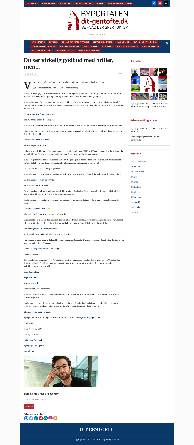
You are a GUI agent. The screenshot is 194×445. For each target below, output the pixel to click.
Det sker (53, 42)
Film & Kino (107, 46)
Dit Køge (134, 182)
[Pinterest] (41, 418)
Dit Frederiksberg (138, 162)
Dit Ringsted (136, 197)
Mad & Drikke (123, 42)
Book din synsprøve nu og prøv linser (40, 180)
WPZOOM (116, 440)
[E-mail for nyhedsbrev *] (36, 399)
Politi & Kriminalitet (41, 51)
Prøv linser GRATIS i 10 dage (36, 140)
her (164, 107)
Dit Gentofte (32, 3)
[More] (55, 418)
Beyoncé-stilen (31, 277)
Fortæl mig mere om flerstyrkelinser (40, 229)
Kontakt (100, 3)
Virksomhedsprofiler (89, 51)
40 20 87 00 (75, 317)
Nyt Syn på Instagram (34, 346)
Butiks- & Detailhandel (145, 42)
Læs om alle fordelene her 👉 (37, 209)
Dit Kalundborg (137, 172)
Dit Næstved (136, 187)
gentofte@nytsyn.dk (90, 317)
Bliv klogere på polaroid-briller (38, 312)
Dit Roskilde (136, 202)
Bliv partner (65, 3)
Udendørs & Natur (65, 51)
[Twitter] (31, 418)
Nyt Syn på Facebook (33, 340)
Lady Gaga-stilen (31, 272)
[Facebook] (26, 418)
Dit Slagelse (136, 207)
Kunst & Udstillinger (127, 46)
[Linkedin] (36, 418)
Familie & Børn (91, 46)
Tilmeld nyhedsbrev (83, 3)
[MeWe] (45, 418)
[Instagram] (50, 418)
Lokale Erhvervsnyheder (43, 46)
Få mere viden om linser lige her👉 (39, 114)
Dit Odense (135, 192)
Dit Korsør (135, 177)
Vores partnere (48, 3)
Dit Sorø (134, 212)
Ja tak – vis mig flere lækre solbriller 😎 (41, 249)
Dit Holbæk (135, 167)
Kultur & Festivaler (69, 46)
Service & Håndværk (102, 42)
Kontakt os (29, 351)
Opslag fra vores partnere (75, 42)
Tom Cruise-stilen (32, 283)
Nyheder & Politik (150, 46)
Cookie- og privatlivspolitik (120, 3)
